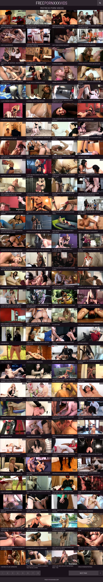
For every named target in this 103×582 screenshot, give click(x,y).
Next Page (91, 573)
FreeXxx (51, 2)
